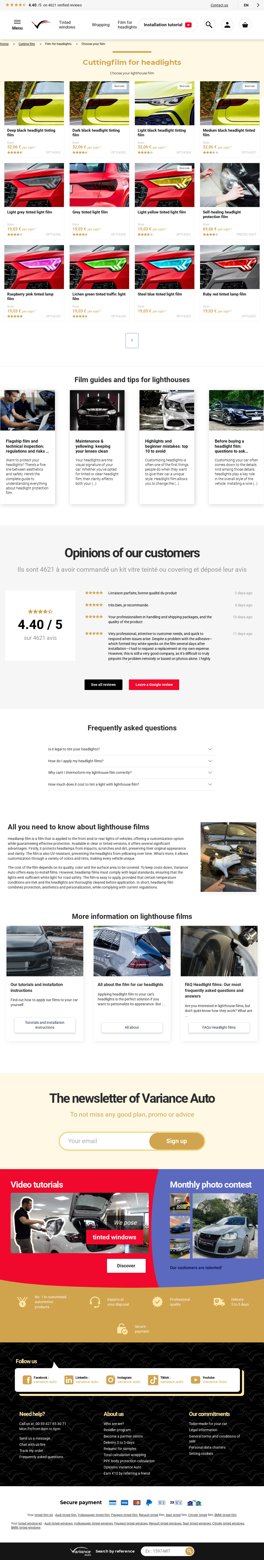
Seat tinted (173, 1515)
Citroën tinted (197, 1515)
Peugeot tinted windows (131, 1523)
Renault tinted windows (165, 1523)
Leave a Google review (154, 685)
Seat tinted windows (197, 1523)
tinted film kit (44, 1515)
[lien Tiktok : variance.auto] (167, 1379)
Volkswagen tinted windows (93, 1523)
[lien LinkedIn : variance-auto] (85, 1379)
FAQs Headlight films (219, 1027)
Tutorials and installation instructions (44, 1024)
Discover (126, 1265)
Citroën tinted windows (228, 1523)
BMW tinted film (225, 1515)
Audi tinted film (66, 1515)
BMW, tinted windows (25, 1527)
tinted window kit (30, 1523)
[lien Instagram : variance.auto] (127, 1379)
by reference (115, 1551)
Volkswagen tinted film (94, 1515)
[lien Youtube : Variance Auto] (211, 1379)
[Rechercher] (189, 1551)
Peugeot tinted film (124, 1515)
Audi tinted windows (58, 1523)
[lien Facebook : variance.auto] (43, 1379)
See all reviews (103, 685)
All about (132, 1027)
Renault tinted (148, 1515)
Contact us (219, 5)
